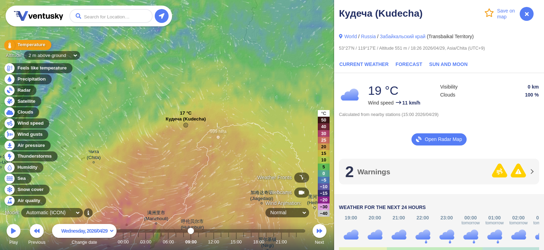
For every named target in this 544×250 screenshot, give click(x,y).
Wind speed (26, 123)
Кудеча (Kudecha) (185, 120)
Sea (17, 179)
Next (319, 235)
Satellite (22, 102)
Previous (36, 235)
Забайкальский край (402, 36)
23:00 (296, 241)
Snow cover (26, 190)
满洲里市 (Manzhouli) (156, 216)
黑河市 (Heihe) (314, 201)
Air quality (24, 201)
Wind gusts (26, 135)
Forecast (409, 64)
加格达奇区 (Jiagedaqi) (261, 196)
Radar (20, 90)
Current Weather (364, 64)
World (350, 36)
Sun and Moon (448, 64)
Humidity (23, 167)
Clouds (21, 112)
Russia (368, 36)
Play (13, 235)
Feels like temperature (38, 68)
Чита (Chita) (94, 155)
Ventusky (37, 16)
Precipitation (27, 79)
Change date (84, 235)
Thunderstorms (30, 156)
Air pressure (27, 146)
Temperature (27, 45)
